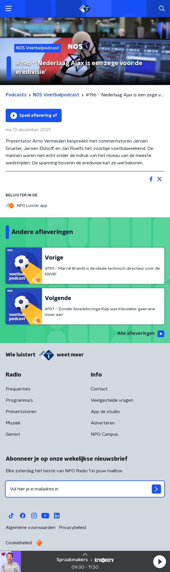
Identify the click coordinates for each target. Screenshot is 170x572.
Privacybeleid (72, 527)
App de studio (105, 411)
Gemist (13, 434)
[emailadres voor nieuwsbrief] (85, 489)
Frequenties (18, 389)
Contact (99, 389)
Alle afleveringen (140, 333)
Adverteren (103, 423)
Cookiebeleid (19, 543)
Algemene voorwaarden (30, 527)
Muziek (13, 423)
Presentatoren (21, 411)
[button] (159, 561)
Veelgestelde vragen (112, 400)
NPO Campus (104, 434)
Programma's (19, 400)
